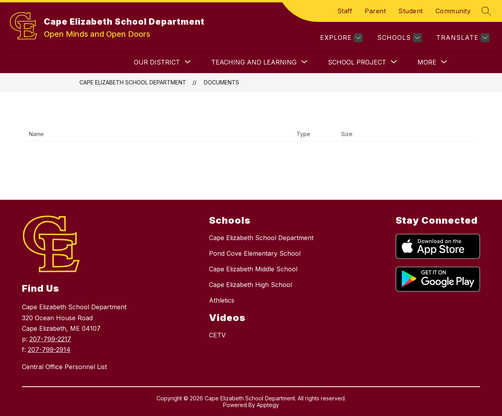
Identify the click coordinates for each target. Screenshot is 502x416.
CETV (217, 335)
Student (410, 11)
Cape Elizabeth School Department (132, 82)
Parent (375, 11)
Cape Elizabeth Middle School (253, 269)
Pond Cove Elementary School (254, 253)
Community (453, 11)
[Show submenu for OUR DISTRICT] (157, 62)
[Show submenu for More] (426, 62)
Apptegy (268, 405)
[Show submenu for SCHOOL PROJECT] (357, 62)
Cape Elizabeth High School (250, 285)
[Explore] (340, 38)
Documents (221, 82)
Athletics (221, 300)
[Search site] (486, 11)
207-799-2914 (49, 349)
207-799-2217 (50, 339)
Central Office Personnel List (64, 367)
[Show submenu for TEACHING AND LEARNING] (254, 62)
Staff (345, 11)
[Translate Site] (461, 38)
